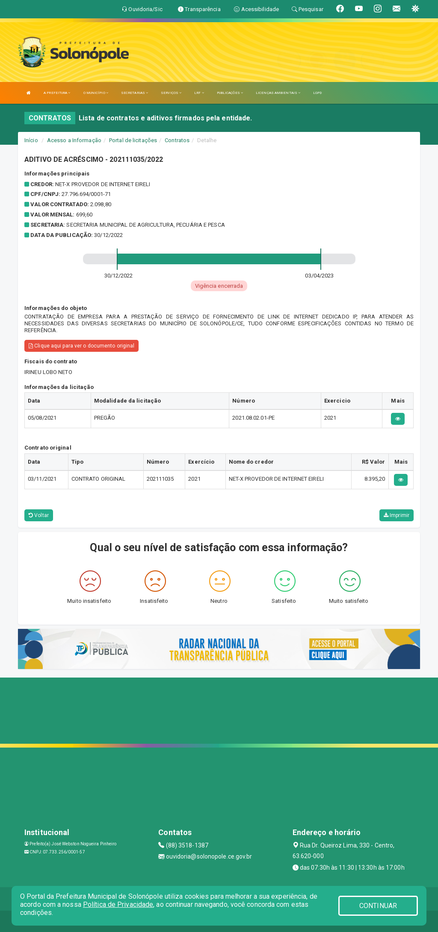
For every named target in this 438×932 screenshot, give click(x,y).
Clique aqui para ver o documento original (81, 346)
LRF (199, 93)
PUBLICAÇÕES (230, 93)
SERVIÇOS (171, 93)
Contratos (177, 140)
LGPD (317, 93)
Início (31, 140)
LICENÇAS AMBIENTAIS (278, 93)
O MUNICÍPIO (95, 93)
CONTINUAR (378, 906)
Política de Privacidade (118, 904)
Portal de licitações (133, 140)
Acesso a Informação (74, 140)
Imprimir (396, 515)
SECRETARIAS (134, 93)
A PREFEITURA (57, 93)
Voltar (39, 515)
